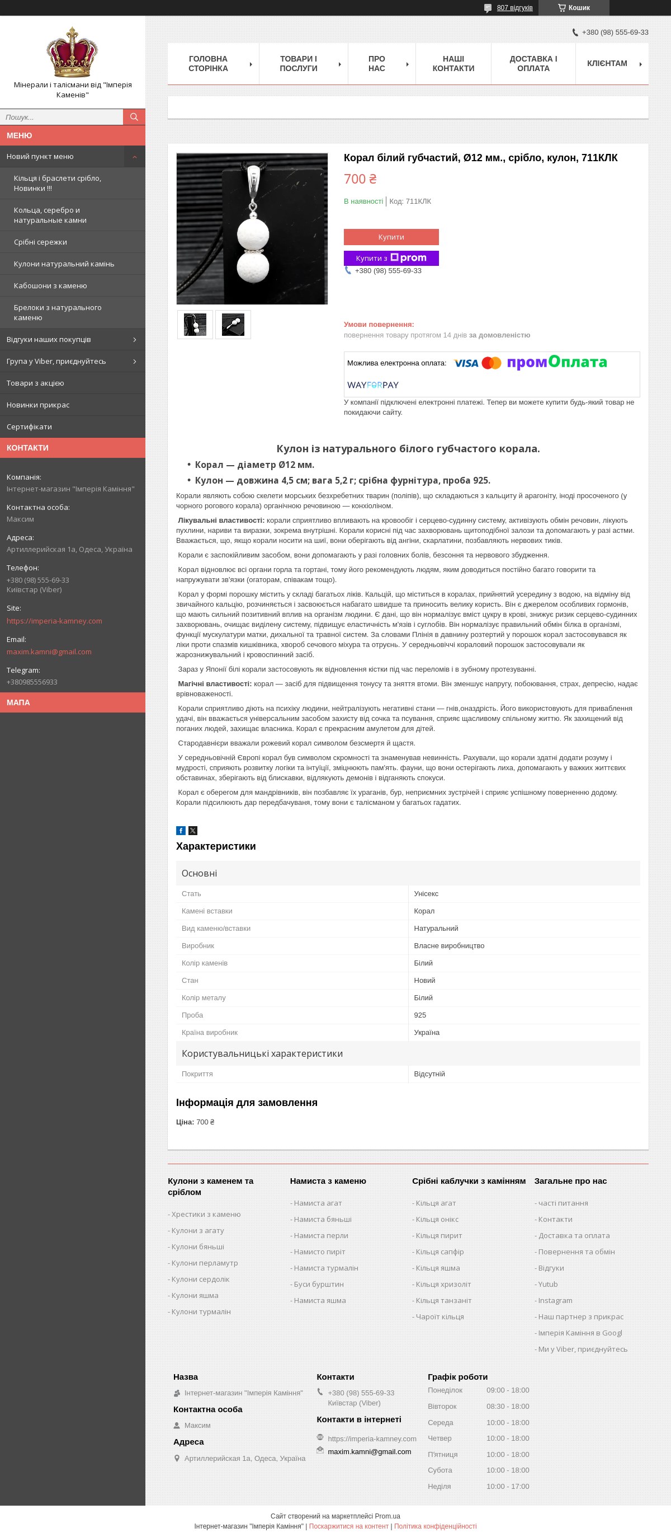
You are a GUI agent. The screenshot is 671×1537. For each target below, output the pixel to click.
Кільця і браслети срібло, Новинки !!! (57, 183)
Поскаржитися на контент (349, 1526)
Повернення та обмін (576, 1252)
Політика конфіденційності (435, 1526)
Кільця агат (436, 1203)
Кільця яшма (438, 1268)
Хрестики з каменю (206, 1214)
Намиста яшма (320, 1300)
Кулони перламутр (205, 1263)
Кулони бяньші (198, 1246)
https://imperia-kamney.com (54, 621)
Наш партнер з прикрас (580, 1316)
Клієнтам (607, 63)
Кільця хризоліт (443, 1284)
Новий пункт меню (40, 156)
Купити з (391, 258)
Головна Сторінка (208, 63)
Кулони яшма (195, 1295)
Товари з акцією (35, 383)
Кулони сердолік (201, 1279)
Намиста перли (321, 1235)
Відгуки (551, 1268)
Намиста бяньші (323, 1219)
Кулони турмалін (201, 1311)
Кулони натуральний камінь (64, 264)
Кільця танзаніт (444, 1300)
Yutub (548, 1284)
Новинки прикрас (38, 405)
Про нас (376, 63)
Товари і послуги (298, 63)
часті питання (563, 1203)
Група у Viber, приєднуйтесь (56, 361)
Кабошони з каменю (50, 285)
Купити (391, 237)
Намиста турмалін (326, 1268)
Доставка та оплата (574, 1235)
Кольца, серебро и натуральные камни (50, 215)
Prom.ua (387, 1516)
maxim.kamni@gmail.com (49, 651)
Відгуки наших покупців (49, 339)
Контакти (555, 1219)
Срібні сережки (40, 242)
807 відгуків (515, 8)
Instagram (555, 1300)
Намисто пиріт (320, 1252)
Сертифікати (29, 426)
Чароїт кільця (440, 1316)
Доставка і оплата (533, 63)
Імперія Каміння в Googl (580, 1333)
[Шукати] (134, 117)
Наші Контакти (454, 63)
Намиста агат (318, 1203)
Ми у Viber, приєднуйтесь (583, 1349)
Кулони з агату (198, 1230)
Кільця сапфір (440, 1252)
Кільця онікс (437, 1219)
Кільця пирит (439, 1235)
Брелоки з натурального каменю (58, 312)
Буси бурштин (319, 1284)
